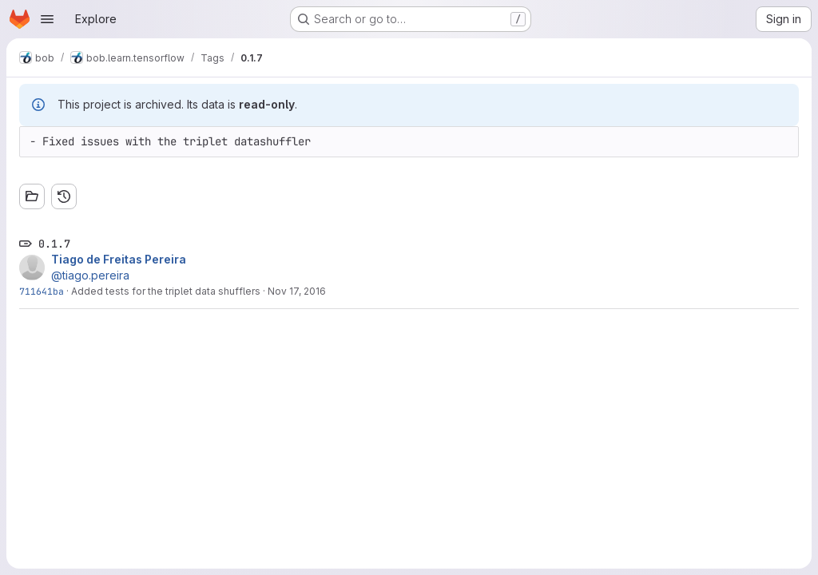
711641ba (41, 291)
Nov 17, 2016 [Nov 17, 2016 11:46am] (297, 291)
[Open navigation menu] (47, 19)
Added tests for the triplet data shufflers (165, 291)
